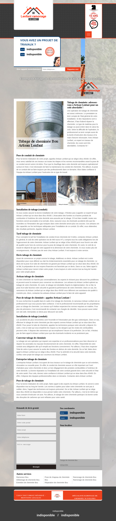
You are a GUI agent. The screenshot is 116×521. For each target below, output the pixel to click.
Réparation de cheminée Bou (56, 483)
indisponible (77, 412)
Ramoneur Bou (22, 477)
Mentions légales (31, 498)
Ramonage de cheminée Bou (84, 477)
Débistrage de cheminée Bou (28, 480)
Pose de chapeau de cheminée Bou (57, 478)
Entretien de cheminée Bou (27, 483)
